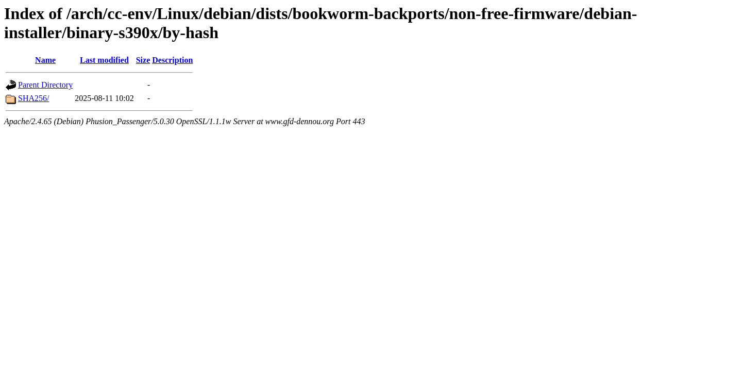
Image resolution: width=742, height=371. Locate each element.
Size (143, 60)
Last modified (104, 60)
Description (172, 60)
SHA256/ (33, 98)
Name (45, 60)
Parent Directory (45, 84)
